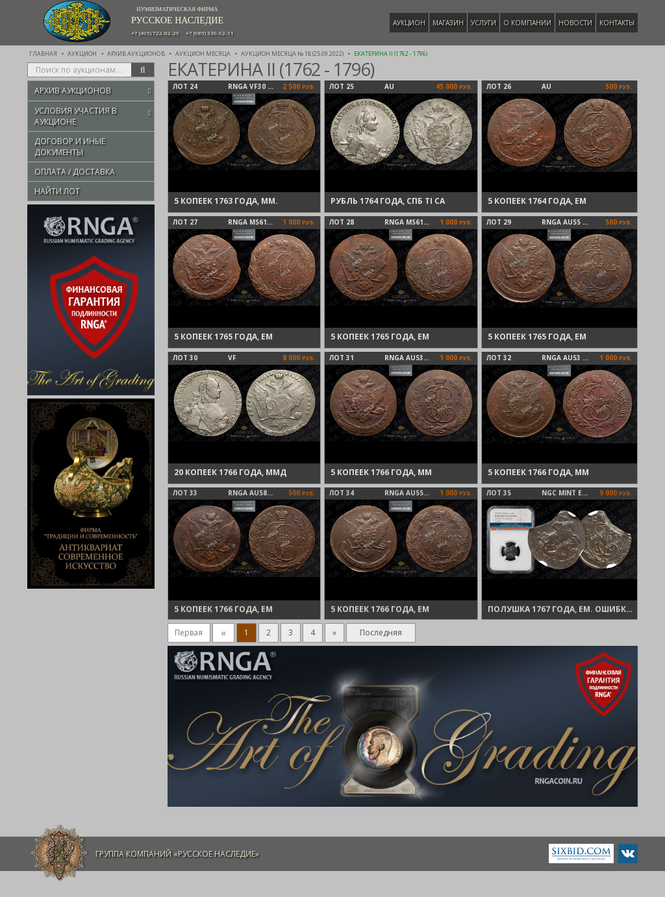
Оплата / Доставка (74, 171)
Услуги (483, 22)
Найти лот (57, 191)
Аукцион (409, 22)
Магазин (448, 22)
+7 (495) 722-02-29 (155, 33)
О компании (527, 22)
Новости (575, 22)
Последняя (381, 632)
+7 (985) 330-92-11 (210, 33)
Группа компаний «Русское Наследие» (177, 853)
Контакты (616, 22)
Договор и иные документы (69, 147)
